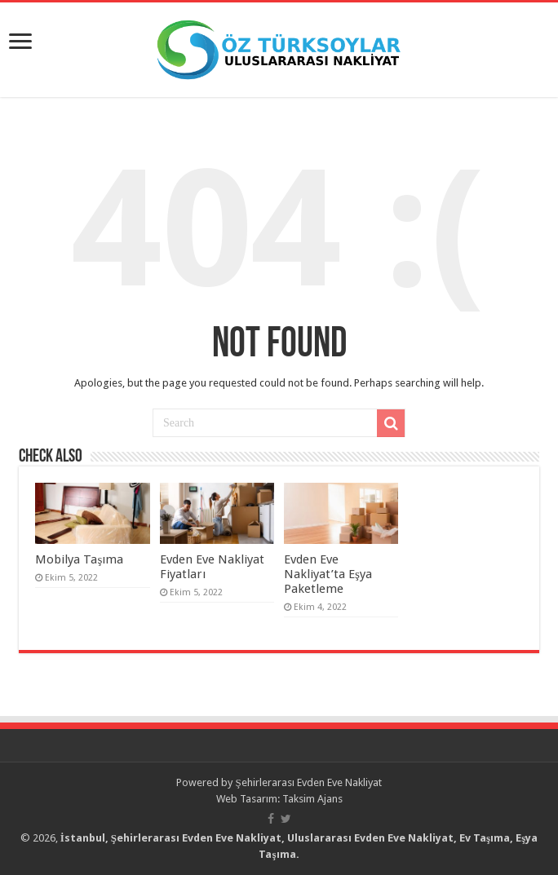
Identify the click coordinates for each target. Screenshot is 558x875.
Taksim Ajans (312, 799)
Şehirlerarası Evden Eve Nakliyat (308, 782)
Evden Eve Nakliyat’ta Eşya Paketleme (328, 574)
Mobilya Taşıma (79, 559)
